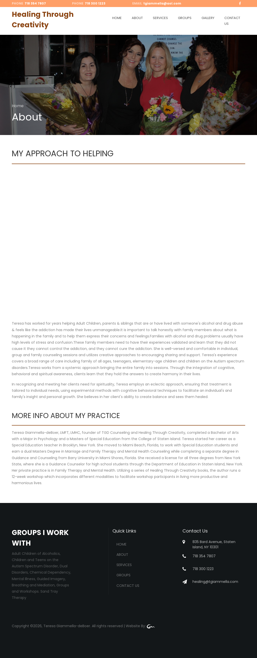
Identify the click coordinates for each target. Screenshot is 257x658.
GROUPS (184, 18)
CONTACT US (232, 21)
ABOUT (137, 18)
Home (18, 106)
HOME (117, 18)
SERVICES (160, 18)
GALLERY (208, 18)
